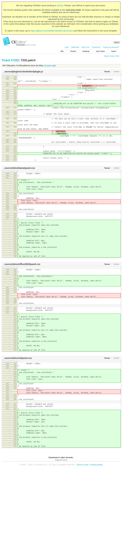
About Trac (85, 47)
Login (66, 47)
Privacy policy (96, 532)
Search (113, 51)
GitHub (60, 5)
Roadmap (86, 51)
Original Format (61, 527)
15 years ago (49, 65)
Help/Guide (75, 47)
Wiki (62, 51)
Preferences (96, 47)
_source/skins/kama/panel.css (19, 184)
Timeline (73, 51)
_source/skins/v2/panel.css (17, 408)
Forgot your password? (111, 47)
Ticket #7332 (10, 60)
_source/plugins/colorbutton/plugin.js (23, 71)
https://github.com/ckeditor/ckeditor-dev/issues (52, 31)
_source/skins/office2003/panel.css (21, 298)
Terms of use (82, 532)
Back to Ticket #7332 (112, 56)
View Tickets (100, 51)
